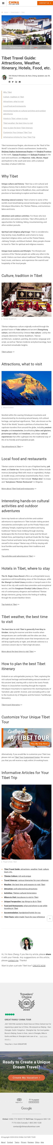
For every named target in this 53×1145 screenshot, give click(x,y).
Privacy (23, 1142)
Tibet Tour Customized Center (27, 757)
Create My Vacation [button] (26, 1077)
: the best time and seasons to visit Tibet (24, 884)
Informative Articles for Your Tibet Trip (19, 137)
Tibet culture (7, 352)
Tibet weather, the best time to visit (18, 123)
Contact (10, 1142)
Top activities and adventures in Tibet (17, 556)
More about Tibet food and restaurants (18, 489)
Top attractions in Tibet (11, 446)
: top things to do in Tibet (22, 901)
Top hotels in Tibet (9, 604)
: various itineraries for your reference (26, 880)
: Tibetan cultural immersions (20, 893)
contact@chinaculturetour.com (26, 1126)
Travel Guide (15, 12)
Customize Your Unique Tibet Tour (17, 132)
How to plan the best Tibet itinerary (18, 128)
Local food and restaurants (14, 106)
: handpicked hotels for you (22, 913)
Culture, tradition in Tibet (13, 97)
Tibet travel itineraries (11, 705)
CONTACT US (45, 3)
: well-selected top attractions (20, 889)
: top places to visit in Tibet (21, 897)
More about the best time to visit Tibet (18, 651)
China (37, 1142)
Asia (42, 1142)
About (3, 1142)
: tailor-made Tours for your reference (24, 917)
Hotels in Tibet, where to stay (15, 118)
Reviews (31, 1142)
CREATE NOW (39, 965)
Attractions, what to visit (13, 101)
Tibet (23, 12)
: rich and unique (17, 876)
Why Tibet (7, 92)
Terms (17, 1142)
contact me (13, 960)
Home (6, 12)
